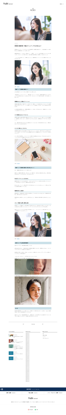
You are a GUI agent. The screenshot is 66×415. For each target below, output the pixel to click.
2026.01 (27, 337)
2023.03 (27, 376)
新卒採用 (24, 402)
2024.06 (27, 360)
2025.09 (27, 342)
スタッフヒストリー (46, 338)
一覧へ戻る (33, 324)
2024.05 (27, 361)
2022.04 (27, 381)
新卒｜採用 (11, 393)
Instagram (31, 410)
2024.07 (27, 359)
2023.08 (27, 371)
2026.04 (27, 333)
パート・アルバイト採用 (33, 402)
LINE (37, 410)
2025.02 (27, 350)
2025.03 (27, 349)
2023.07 (27, 372)
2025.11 (27, 339)
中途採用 (27, 402)
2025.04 (27, 348)
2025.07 (27, 344)
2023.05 (27, 375)
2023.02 (27, 377)
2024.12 (27, 353)
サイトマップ (44, 402)
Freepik (18, 163)
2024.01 (27, 365)
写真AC (18, 86)
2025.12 (27, 338)
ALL (43, 333)
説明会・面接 (45, 335)
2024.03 (27, 364)
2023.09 (27, 370)
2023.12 (27, 366)
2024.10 (27, 355)
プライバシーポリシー (51, 402)
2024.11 (27, 354)
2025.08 (27, 343)
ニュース (44, 336)
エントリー (40, 402)
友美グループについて (15, 402)
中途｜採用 (33, 393)
